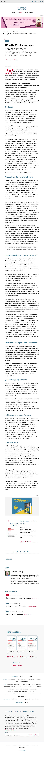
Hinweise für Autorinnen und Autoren (23, 693)
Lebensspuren (7, 705)
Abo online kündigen (36, 710)
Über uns (39, 690)
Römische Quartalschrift (22, 708)
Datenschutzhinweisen (10, 742)
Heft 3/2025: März (12, 606)
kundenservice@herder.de (25, 710)
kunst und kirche (22, 705)
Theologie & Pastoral (37, 696)
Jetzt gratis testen (26, 552)
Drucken (17, 563)
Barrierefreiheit (34, 757)
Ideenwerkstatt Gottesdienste (22, 700)
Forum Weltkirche (23, 703)
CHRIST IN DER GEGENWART (9, 698)
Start (13, 12)
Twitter (26, 714)
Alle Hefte (17, 674)
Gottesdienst (11, 700)
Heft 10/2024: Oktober (14, 623)
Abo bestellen (18, 677)
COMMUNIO (39, 698)
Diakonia (39, 705)
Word (14, 563)
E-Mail (6, 745)
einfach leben (31, 698)
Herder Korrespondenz (21, 698)
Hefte (26, 12)
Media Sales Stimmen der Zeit (13, 696)
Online (20, 12)
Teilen (21, 563)
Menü (4, 1)
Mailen (28, 563)
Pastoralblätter (33, 700)
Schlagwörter (31, 690)
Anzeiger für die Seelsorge (12, 703)
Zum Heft (10, 668)
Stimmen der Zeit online (19, 31)
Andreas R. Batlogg (14, 60)
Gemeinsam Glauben (34, 703)
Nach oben (22, 763)
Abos (31, 12)
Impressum (22, 759)
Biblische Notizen (31, 705)
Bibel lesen (15, 705)
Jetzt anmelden (33, 747)
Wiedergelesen (12, 690)
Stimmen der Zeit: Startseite (8, 31)
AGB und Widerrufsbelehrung (13, 757)
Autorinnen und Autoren (22, 690)
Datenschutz (26, 757)
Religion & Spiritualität (26, 696)
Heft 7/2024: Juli (13, 615)
